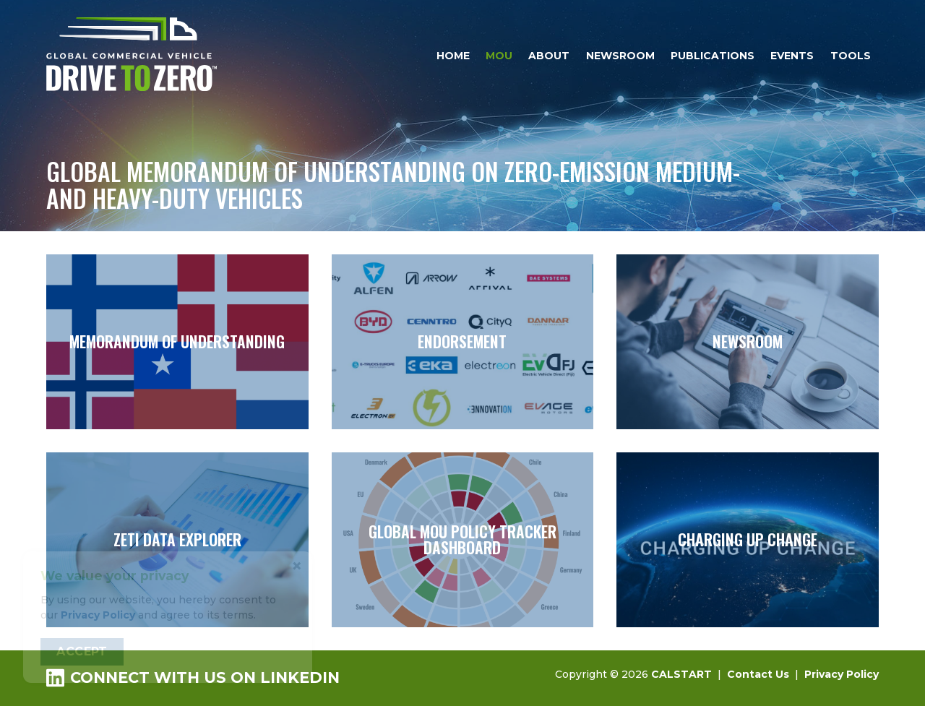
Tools (850, 55)
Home (453, 55)
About (548, 55)
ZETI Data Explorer (177, 539)
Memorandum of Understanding (177, 341)
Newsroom (620, 55)
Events (792, 55)
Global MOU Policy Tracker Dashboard (463, 539)
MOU (499, 55)
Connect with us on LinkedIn (193, 677)
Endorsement (463, 341)
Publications (712, 55)
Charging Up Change (747, 539)
